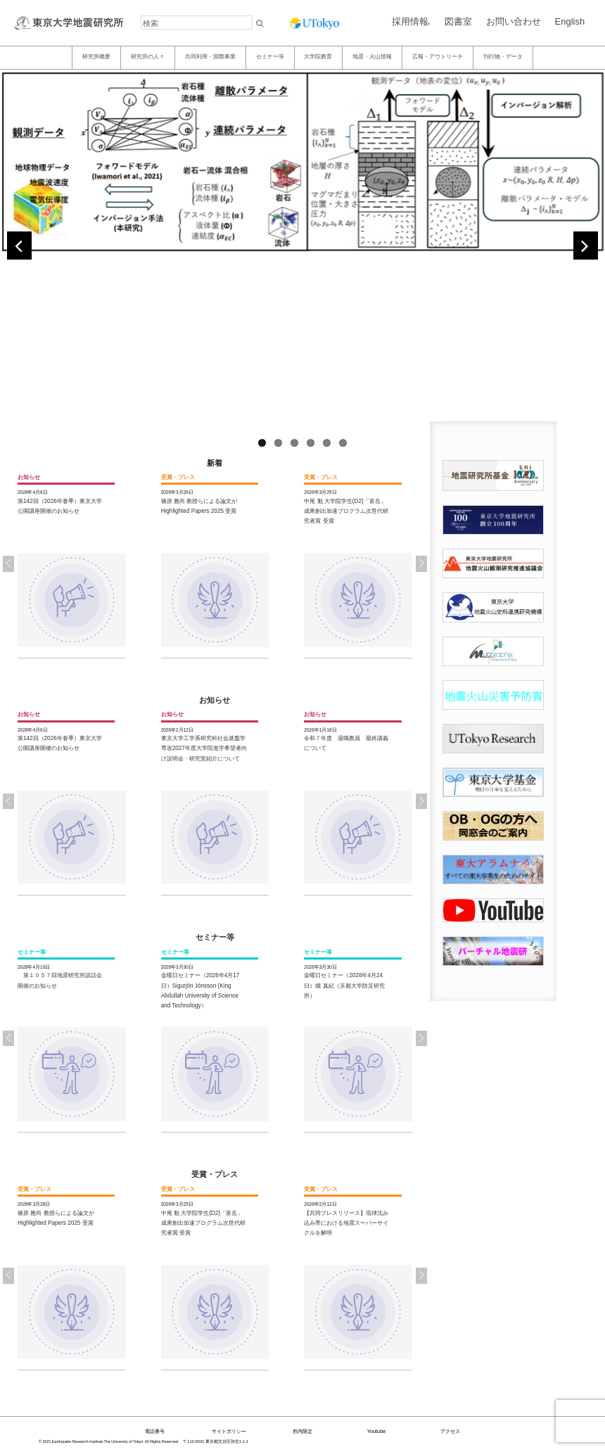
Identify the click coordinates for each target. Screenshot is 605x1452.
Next (585, 245)
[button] (421, 563)
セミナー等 (270, 56)
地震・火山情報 (372, 56)
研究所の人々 (148, 56)
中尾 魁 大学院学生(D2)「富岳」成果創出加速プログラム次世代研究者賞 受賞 (346, 511)
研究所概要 (96, 56)
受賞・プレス (214, 1174)
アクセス (450, 1431)
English (570, 21)
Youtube (376, 1431)
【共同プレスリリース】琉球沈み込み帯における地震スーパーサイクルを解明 (346, 1223)
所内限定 (302, 1431)
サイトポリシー (229, 1431)
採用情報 (410, 21)
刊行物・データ (503, 56)
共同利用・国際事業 (210, 56)
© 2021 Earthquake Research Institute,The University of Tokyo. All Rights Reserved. (109, 1441)
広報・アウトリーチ (437, 56)
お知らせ (214, 700)
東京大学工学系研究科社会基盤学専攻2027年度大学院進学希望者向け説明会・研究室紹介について (204, 748)
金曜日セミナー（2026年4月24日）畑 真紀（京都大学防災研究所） (344, 985)
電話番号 (155, 1431)
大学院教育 (318, 56)
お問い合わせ (513, 21)
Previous (19, 245)
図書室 (458, 21)
